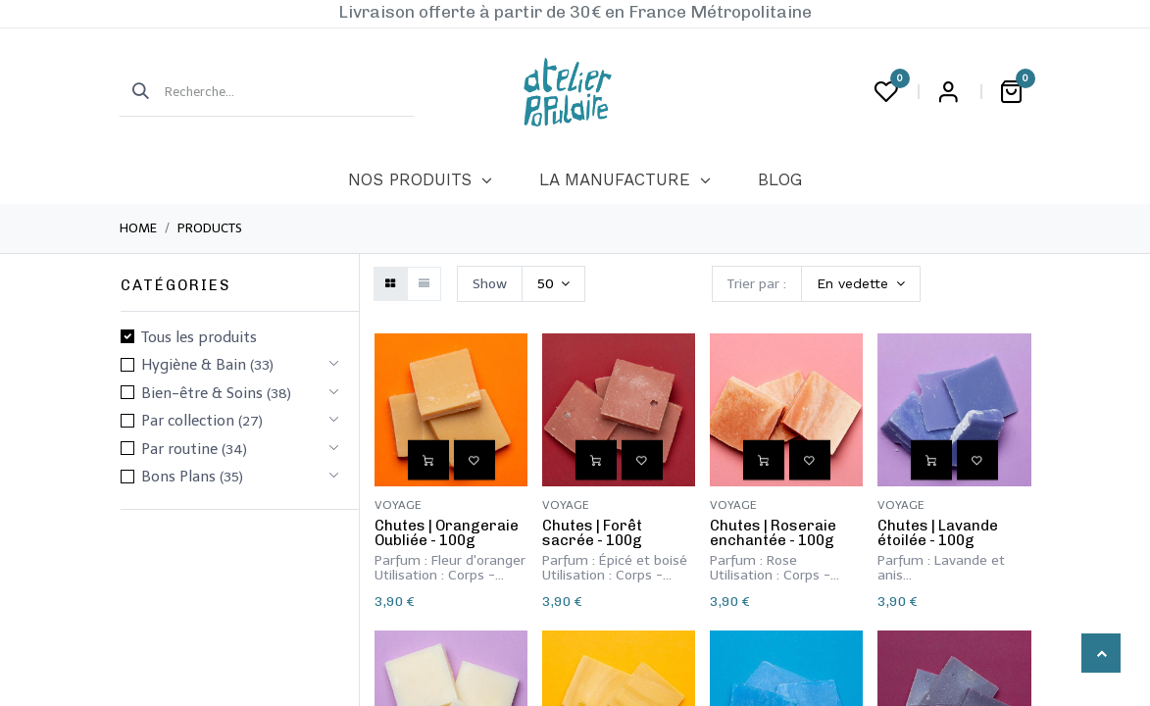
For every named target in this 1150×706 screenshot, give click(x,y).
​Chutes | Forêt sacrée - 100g (592, 533)
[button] (861, 284)
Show (490, 284)
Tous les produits (199, 337)
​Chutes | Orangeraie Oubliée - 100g (447, 533)
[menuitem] (420, 180)
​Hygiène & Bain (193, 365)
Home (138, 228)
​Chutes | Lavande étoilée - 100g (937, 533)
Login (949, 92)
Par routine (179, 449)
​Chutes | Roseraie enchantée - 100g (773, 533)
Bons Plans (178, 476)
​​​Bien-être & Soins (202, 393)
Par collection (187, 420)
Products (209, 228)
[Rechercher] (134, 92)
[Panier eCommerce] (1011, 92)
